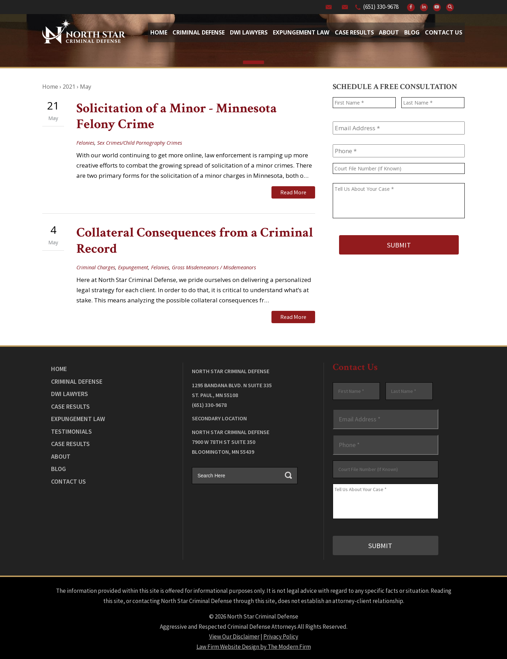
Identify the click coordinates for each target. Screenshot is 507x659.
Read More (293, 192)
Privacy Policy (280, 635)
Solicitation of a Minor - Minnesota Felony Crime (176, 116)
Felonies (85, 142)
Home (158, 32)
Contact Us (443, 32)
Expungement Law (301, 32)
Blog (412, 32)
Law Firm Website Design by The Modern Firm (253, 645)
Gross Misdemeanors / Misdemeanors (214, 266)
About (389, 32)
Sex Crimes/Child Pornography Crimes (139, 142)
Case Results (354, 32)
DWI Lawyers (69, 393)
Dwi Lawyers (249, 32)
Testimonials (71, 430)
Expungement (133, 266)
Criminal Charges (95, 266)
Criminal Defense (199, 32)
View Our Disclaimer (234, 635)
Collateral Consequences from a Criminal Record (194, 240)
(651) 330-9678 (381, 7)
